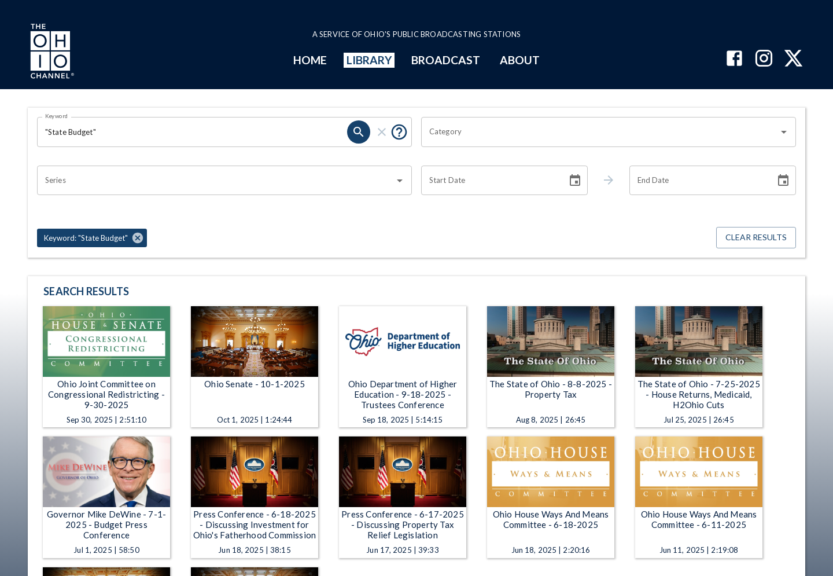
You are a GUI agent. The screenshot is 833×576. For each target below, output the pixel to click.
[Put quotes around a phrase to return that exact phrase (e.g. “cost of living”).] (399, 132)
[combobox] (599, 132)
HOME (310, 60)
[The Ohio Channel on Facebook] (734, 59)
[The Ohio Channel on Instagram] (764, 59)
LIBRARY (369, 60)
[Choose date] (575, 180)
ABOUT (520, 60)
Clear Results (756, 238)
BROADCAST (446, 60)
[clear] (381, 132)
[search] (358, 132)
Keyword (56, 115)
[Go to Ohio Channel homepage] (51, 52)
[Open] (784, 132)
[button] (92, 238)
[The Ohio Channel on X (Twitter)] (793, 59)
